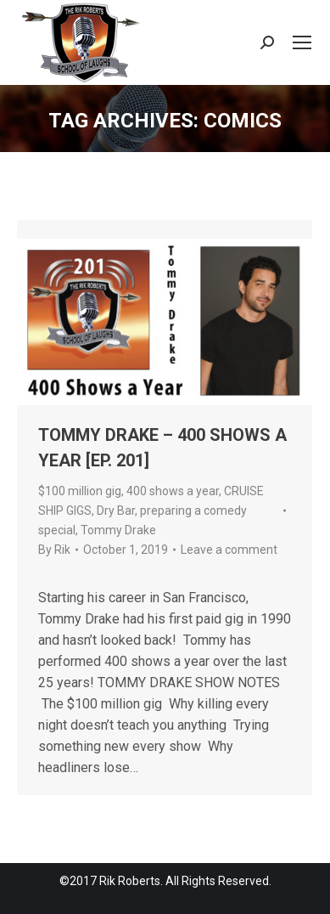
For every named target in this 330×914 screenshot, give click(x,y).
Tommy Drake (118, 530)
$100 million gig (79, 491)
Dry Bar (116, 510)
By (54, 549)
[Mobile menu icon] (302, 42)
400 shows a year (172, 491)
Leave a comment (229, 549)
